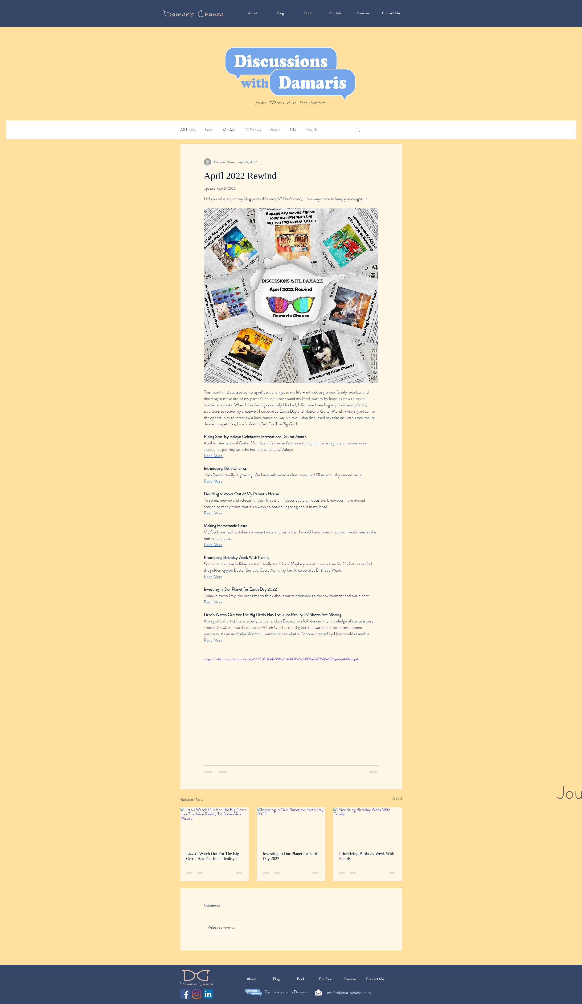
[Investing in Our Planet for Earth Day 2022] (291, 827)
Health (311, 130)
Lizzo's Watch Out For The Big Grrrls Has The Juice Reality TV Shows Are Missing (213, 856)
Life (293, 130)
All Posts (187, 130)
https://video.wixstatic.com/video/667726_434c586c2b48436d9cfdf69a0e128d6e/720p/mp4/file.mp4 (281, 659)
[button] (358, 130)
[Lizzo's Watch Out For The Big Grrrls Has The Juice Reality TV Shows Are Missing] (214, 827)
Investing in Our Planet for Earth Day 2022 (290, 856)
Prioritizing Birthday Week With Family (366, 856)
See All (397, 798)
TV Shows (252, 130)
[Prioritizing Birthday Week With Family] (367, 827)
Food (209, 130)
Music (275, 130)
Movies (229, 130)
